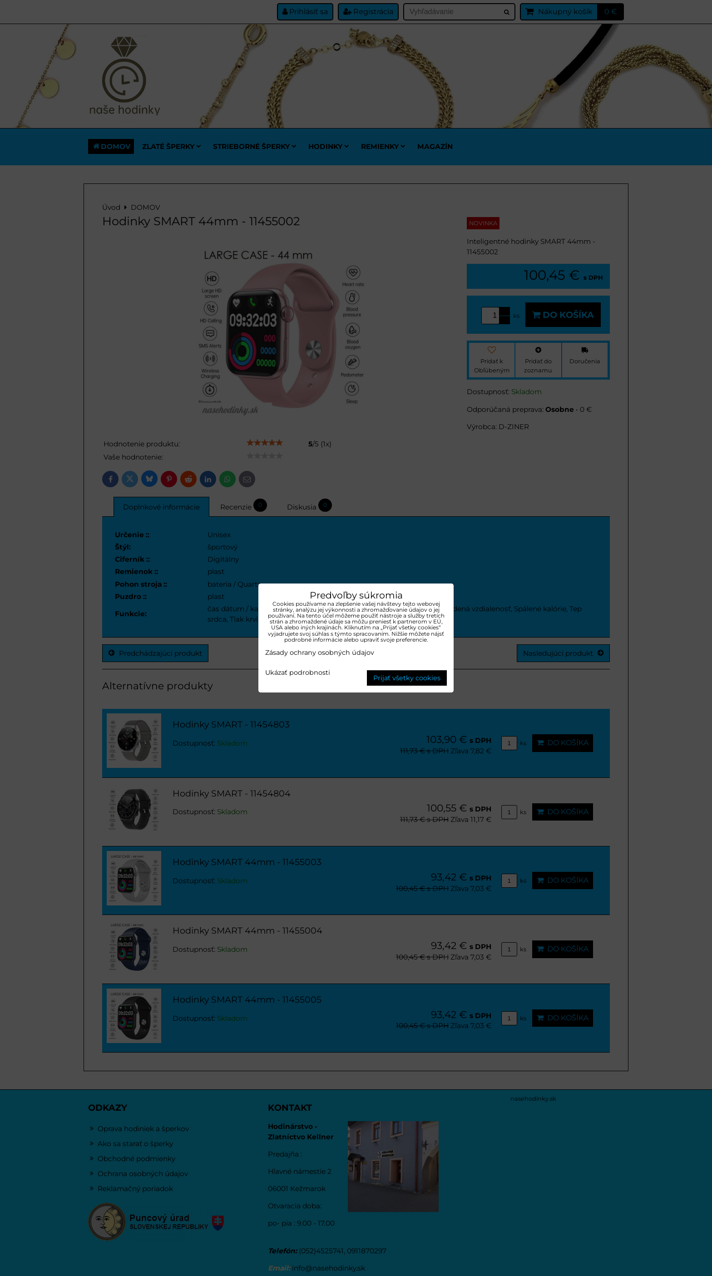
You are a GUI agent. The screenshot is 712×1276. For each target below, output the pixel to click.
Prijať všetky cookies (406, 678)
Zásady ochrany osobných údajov (319, 652)
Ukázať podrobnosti (297, 673)
